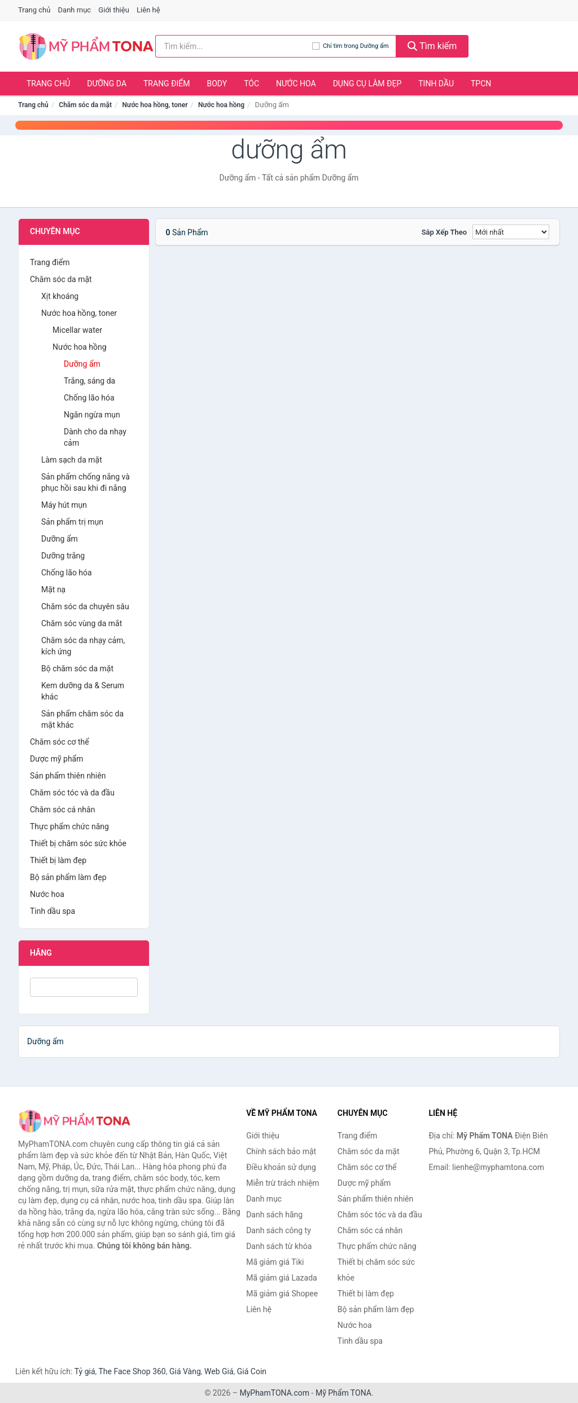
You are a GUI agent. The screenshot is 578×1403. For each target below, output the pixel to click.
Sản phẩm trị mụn (72, 521)
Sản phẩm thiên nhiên (68, 775)
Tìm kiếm (432, 46)
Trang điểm (166, 83)
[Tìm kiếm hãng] (233, 46)
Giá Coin (251, 1371)
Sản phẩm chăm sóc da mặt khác (82, 719)
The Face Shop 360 (131, 1371)
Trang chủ (34, 10)
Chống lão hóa (89, 397)
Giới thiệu (113, 10)
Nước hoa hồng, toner (155, 105)
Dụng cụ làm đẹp (367, 83)
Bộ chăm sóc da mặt (77, 668)
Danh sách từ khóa (279, 1246)
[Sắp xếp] (510, 232)
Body (217, 83)
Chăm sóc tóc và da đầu (72, 792)
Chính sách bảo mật (281, 1151)
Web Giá (219, 1371)
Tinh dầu (436, 83)
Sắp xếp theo (444, 232)
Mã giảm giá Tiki (275, 1261)
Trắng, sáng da (89, 380)
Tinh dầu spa (52, 911)
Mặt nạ (53, 589)
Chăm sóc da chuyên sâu (85, 606)
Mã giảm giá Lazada (281, 1277)
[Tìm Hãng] (84, 987)
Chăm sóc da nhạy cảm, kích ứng (83, 646)
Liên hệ (148, 10)
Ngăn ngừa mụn (92, 414)
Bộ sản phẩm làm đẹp (68, 877)
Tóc (251, 83)
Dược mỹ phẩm (57, 758)
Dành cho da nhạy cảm (95, 437)
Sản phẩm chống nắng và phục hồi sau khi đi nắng (85, 482)
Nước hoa (296, 83)
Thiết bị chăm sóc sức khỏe (78, 843)
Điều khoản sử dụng (281, 1167)
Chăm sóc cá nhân (62, 809)
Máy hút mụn (64, 504)
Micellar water (77, 330)
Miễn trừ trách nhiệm (282, 1183)
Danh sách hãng (274, 1214)
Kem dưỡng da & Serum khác (82, 691)
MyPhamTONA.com (274, 1392)
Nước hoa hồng (221, 105)
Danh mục (74, 10)
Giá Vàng (185, 1371)
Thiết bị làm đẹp (58, 860)
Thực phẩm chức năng (69, 826)
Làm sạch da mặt (71, 459)
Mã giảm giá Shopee (282, 1293)
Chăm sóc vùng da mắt (81, 623)
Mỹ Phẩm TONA (343, 1392)
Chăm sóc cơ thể (59, 741)
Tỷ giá (85, 1371)
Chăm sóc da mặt (85, 105)
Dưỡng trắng (63, 555)
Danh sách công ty (278, 1230)
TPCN (481, 83)
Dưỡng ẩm (82, 363)
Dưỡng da (106, 83)
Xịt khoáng (59, 296)
